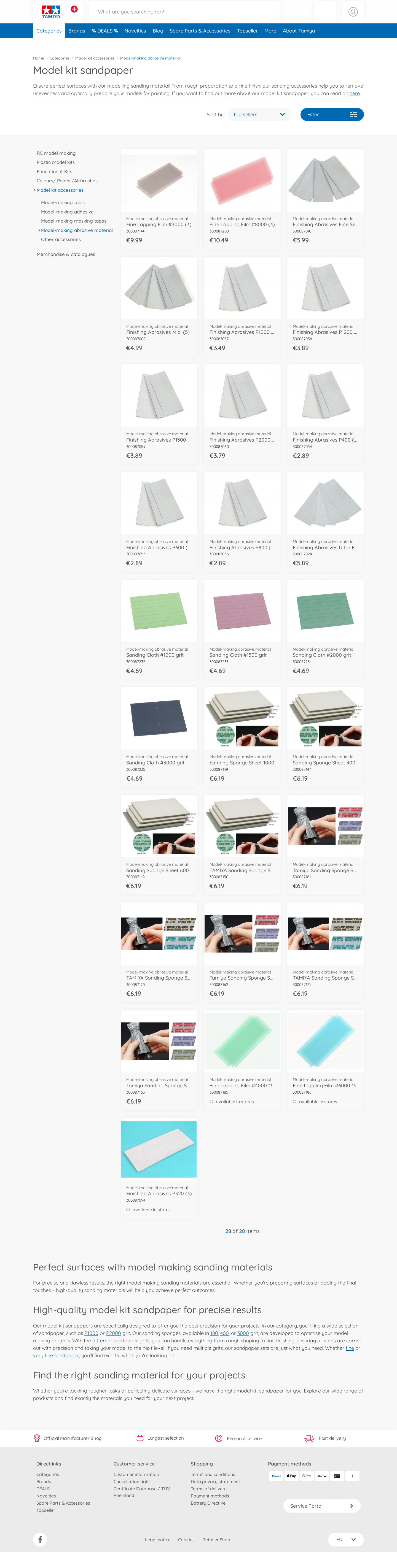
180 (214, 1333)
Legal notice (157, 1539)
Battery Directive (208, 1503)
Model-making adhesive (65, 212)
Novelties (135, 42)
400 (224, 1333)
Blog (158, 42)
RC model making (54, 153)
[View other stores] (74, 14)
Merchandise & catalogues (64, 254)
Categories (49, 42)
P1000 (91, 1333)
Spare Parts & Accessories (200, 42)
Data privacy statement (215, 1481)
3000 (243, 1333)
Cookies (186, 1539)
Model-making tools (61, 202)
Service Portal (322, 1506)
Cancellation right (132, 1481)
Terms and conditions (213, 1474)
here (355, 93)
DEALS (105, 42)
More (270, 42)
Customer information (136, 1474)
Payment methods (210, 1496)
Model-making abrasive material (75, 230)
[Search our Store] (184, 17)
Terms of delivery (209, 1488)
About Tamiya (299, 42)
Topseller (247, 42)
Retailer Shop (216, 1539)
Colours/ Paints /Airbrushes (65, 180)
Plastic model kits (54, 162)
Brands (76, 42)
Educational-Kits (52, 171)
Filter (332, 114)
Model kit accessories (95, 58)
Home (38, 58)
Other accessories (59, 239)
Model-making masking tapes (71, 221)
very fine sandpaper (56, 1355)
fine (350, 1348)
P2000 (113, 1333)
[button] (325, 17)
